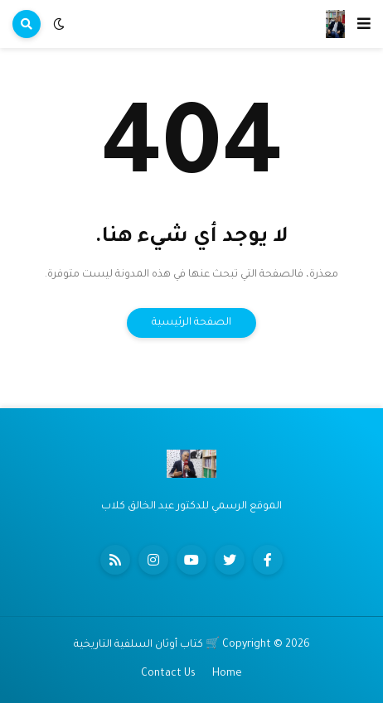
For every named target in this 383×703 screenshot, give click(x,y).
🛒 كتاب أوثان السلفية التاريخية (147, 645)
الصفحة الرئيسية (191, 323)
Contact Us (168, 674)
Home (227, 674)
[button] (364, 24)
